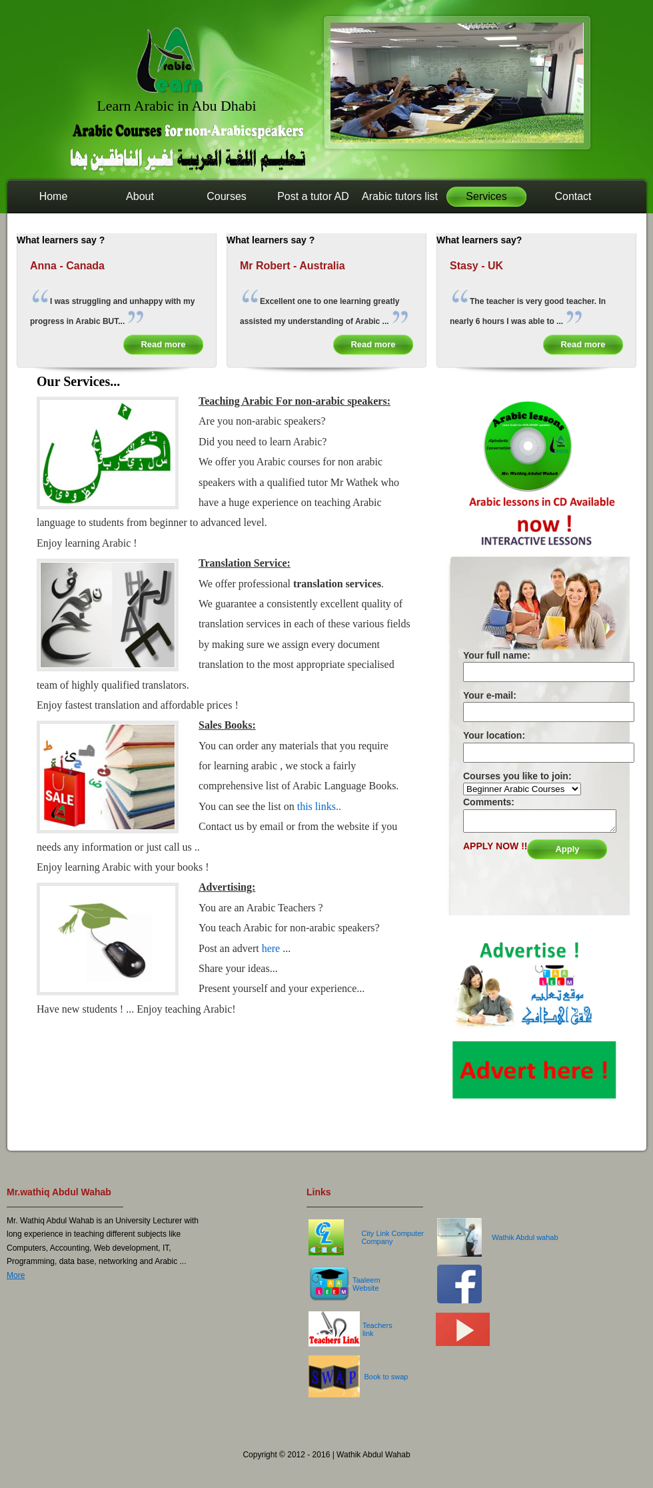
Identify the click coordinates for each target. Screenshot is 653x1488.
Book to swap (386, 1377)
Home (53, 196)
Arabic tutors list (400, 196)
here (272, 948)
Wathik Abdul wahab (525, 1237)
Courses (227, 196)
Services (486, 196)
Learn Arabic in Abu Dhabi (177, 105)
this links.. (318, 806)
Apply (567, 849)
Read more (163, 344)
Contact (572, 196)
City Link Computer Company (392, 1237)
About (140, 196)
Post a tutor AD (313, 196)
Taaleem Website (366, 1284)
